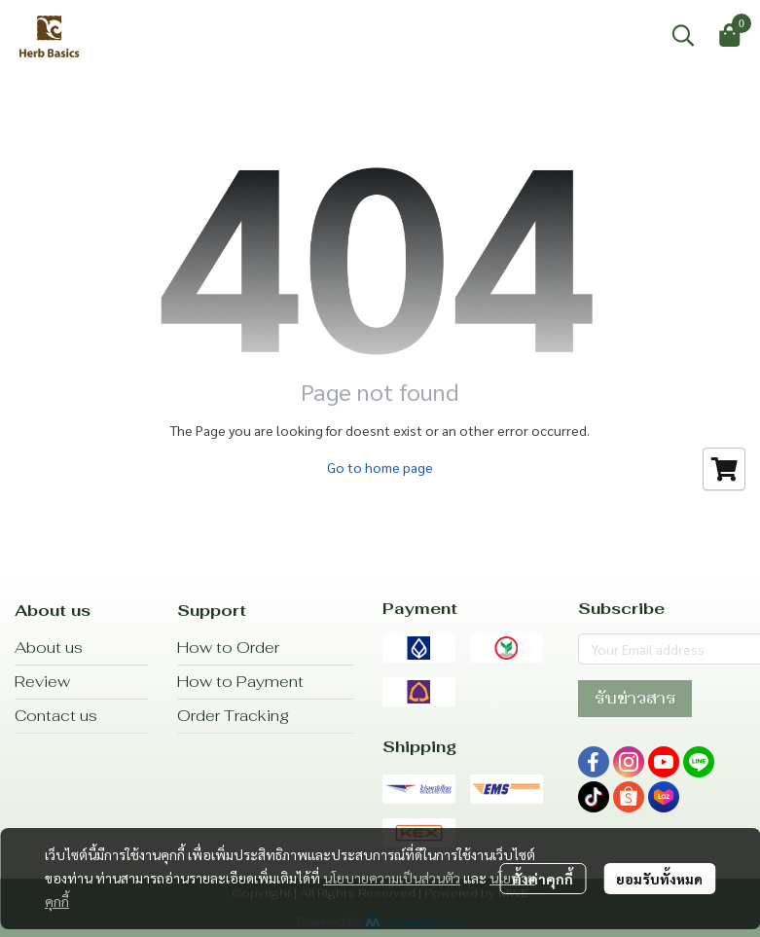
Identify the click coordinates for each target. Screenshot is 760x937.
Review (42, 681)
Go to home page (380, 467)
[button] (683, 35)
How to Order (228, 647)
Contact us (56, 715)
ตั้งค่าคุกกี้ (542, 878)
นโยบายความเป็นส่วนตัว (391, 877)
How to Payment (240, 681)
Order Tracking (233, 715)
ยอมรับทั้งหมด (659, 878)
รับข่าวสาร (635, 698)
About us (49, 647)
